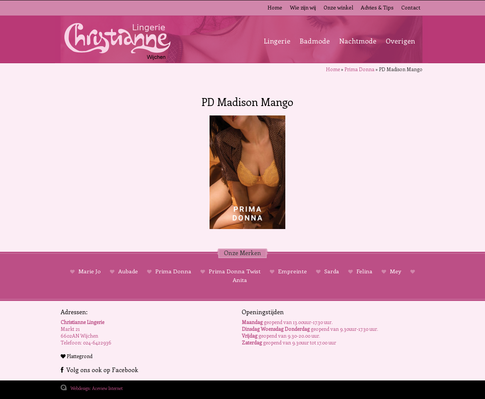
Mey (395, 271)
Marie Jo (89, 271)
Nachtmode (357, 41)
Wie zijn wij (303, 7)
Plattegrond (76, 356)
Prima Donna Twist (234, 271)
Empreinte (292, 271)
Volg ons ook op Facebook (99, 370)
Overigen (400, 41)
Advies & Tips (377, 7)
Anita (240, 280)
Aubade (128, 271)
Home (275, 7)
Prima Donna (359, 69)
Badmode (315, 41)
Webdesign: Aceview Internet (96, 388)
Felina (364, 271)
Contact (411, 7)
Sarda (332, 271)
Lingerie (277, 41)
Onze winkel (338, 7)
